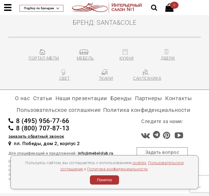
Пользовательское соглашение (59, 110)
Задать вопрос (162, 152)
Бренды (121, 98)
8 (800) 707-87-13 (38, 128)
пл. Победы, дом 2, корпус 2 (44, 143)
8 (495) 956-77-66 (38, 121)
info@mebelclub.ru (95, 153)
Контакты (178, 98)
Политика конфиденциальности (117, 169)
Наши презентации (81, 98)
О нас (22, 98)
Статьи (42, 98)
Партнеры (148, 98)
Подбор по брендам (41, 8)
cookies (139, 163)
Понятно (104, 180)
